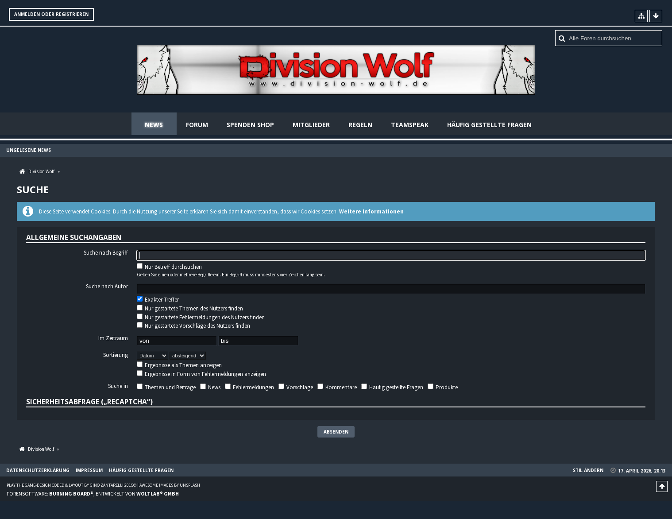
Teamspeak (410, 124)
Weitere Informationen (371, 211)
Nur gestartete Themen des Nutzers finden (190, 308)
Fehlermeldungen (249, 387)
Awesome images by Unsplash (169, 485)
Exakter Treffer (158, 300)
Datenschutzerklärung (38, 470)
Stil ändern (588, 470)
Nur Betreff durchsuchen (169, 267)
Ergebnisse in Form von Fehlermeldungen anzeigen (201, 374)
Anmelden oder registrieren (51, 14)
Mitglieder (311, 124)
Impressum (89, 470)
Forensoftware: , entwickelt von (93, 493)
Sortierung (115, 355)
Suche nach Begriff (106, 252)
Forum (197, 124)
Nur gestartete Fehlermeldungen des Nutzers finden (201, 317)
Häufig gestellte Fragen (489, 124)
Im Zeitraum (113, 338)
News (154, 124)
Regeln (360, 124)
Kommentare (337, 387)
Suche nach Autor (107, 286)
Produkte (443, 387)
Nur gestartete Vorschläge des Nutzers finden (193, 325)
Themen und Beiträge (166, 387)
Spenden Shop (250, 124)
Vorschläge (295, 387)
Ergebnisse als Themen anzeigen (179, 365)
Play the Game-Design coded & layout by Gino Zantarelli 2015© (71, 485)
